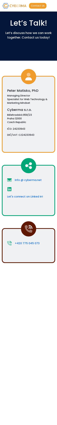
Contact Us (38, 5)
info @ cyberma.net (28, 180)
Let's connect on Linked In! (25, 196)
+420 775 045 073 (27, 243)
